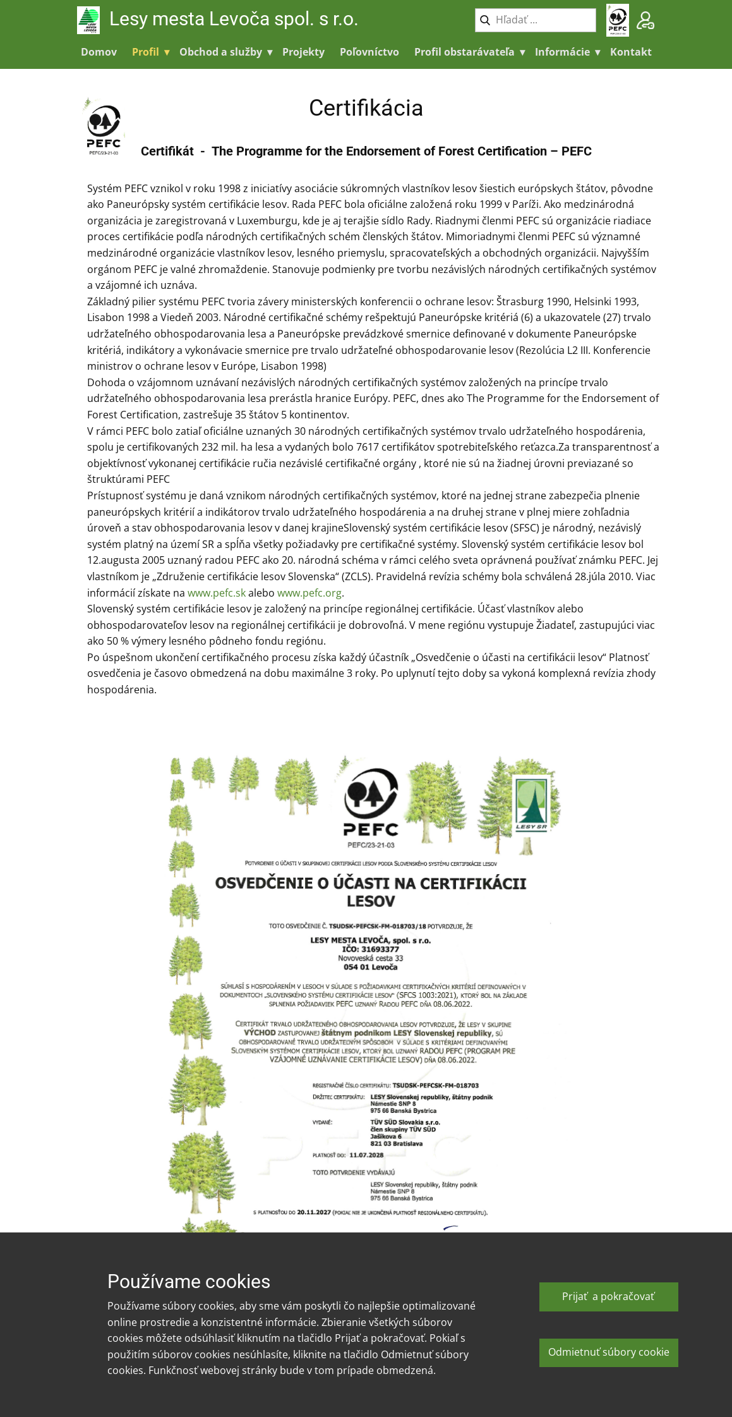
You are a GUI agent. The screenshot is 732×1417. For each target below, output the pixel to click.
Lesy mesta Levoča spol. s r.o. (236, 19)
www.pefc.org (309, 593)
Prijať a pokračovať (608, 1296)
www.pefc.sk (217, 593)
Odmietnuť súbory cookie (608, 1352)
